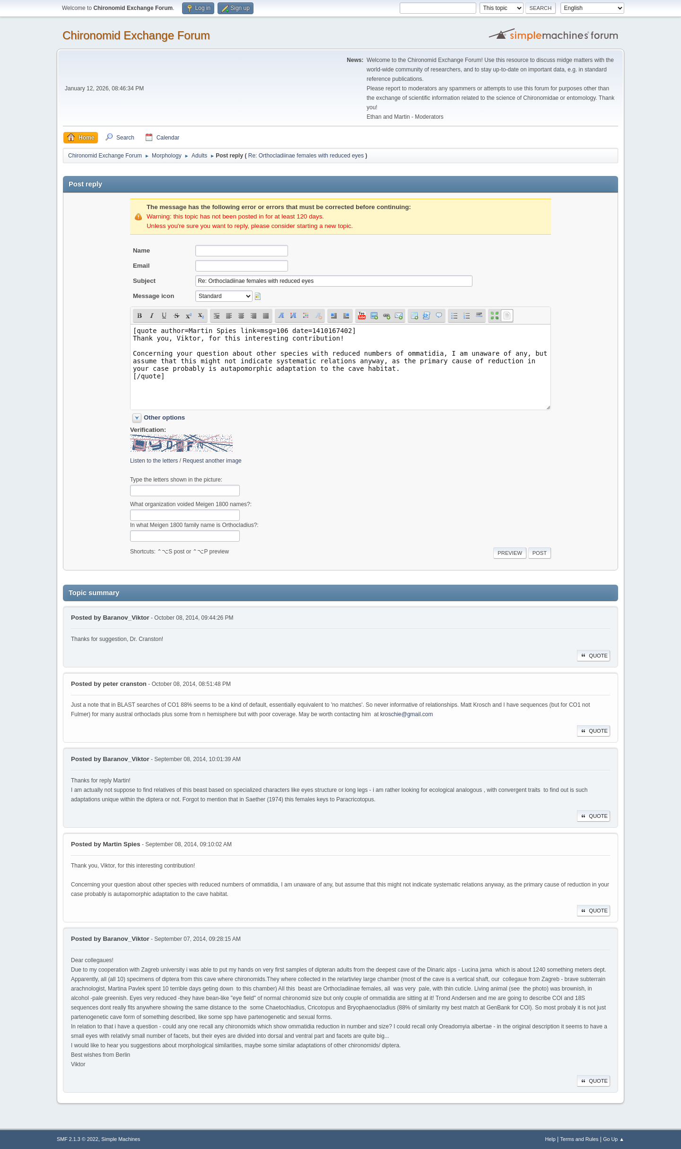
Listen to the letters (154, 460)
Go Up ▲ (613, 1139)
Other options (164, 417)
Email (141, 265)
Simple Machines (120, 1139)
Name (141, 250)
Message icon (153, 295)
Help (550, 1139)
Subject (144, 280)
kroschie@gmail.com (406, 714)
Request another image (212, 460)
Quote (593, 655)
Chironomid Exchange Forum (136, 35)
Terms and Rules (579, 1139)
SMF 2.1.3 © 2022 (77, 1139)
